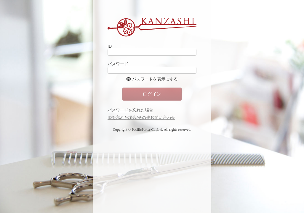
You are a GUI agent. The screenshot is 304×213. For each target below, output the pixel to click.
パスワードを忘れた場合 (130, 110)
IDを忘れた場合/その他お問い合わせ (141, 117)
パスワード (118, 64)
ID (110, 46)
